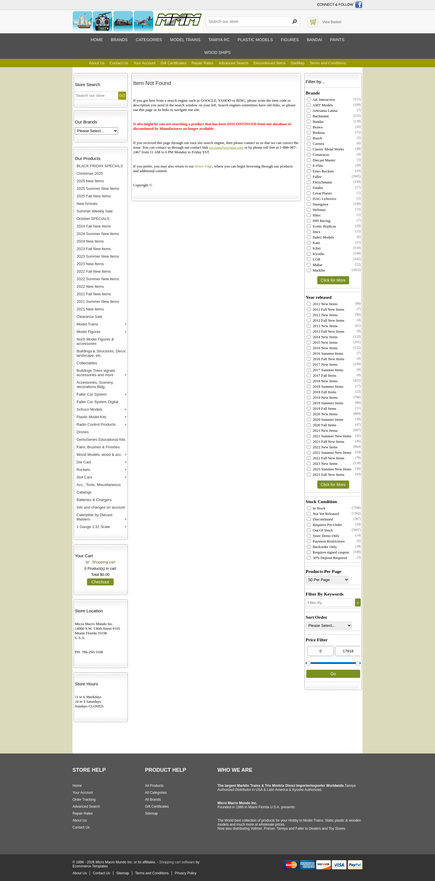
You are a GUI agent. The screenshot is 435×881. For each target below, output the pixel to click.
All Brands (153, 800)
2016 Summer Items (325, 353)
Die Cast (84, 462)
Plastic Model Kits (91, 417)
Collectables (87, 363)
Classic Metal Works (325, 149)
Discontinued (320, 519)
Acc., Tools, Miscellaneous (99, 485)
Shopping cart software (177, 862)
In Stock (316, 508)
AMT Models (320, 105)
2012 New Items (322, 315)
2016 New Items (322, 348)
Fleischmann (319, 182)
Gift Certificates (173, 63)
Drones (83, 432)
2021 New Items (90, 309)
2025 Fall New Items (94, 196)
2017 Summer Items (325, 370)
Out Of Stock (320, 530)
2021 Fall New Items (94, 294)
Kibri (314, 248)
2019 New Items (322, 397)
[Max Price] (348, 651)
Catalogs (84, 492)
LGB (313, 259)
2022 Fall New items (94, 271)
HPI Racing (318, 221)
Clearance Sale (89, 316)
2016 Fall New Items (326, 359)
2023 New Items (90, 264)
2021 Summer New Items (98, 301)
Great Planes (319, 193)
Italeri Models (320, 237)
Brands (119, 39)
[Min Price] (320, 651)
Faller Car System (92, 394)
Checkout (100, 582)
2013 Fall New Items (326, 331)
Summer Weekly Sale (95, 211)
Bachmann (318, 116)
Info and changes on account (101, 507)
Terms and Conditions (327, 63)
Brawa (314, 127)
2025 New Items (90, 181)
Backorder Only (322, 547)
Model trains (185, 39)
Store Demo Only (323, 536)
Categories (149, 39)
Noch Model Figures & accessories (95, 341)
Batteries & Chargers (94, 500)
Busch (314, 138)
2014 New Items (322, 337)
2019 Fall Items (321, 408)
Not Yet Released (323, 514)
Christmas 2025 (90, 173)
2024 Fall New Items (94, 226)
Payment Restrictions (326, 541)
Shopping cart (103, 562)
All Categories (156, 793)
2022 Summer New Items (98, 279)
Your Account (144, 63)
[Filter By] (330, 602)
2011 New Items (322, 304)
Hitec (314, 215)
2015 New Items (322, 342)
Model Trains (87, 324)
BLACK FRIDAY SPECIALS (100, 166)
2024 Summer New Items (98, 234)
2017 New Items (322, 364)
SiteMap (297, 63)
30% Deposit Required (327, 558)
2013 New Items (322, 326)
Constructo (318, 154)
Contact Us (119, 63)
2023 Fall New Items (94, 249)
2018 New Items (322, 381)
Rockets (83, 469)
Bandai (314, 39)
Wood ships (217, 52)
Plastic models (255, 39)
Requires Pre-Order (324, 525)
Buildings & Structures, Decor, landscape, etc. (102, 353)
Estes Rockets (320, 171)
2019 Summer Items (325, 403)
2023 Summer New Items (98, 256)
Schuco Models (89, 409)
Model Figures (88, 332)
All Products (154, 786)
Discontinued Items (269, 63)
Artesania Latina (322, 110)
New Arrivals (87, 203)
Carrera (315, 143)
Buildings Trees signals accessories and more (96, 372)
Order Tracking (83, 800)
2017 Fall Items (321, 375)
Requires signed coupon (328, 552)
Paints (337, 39)
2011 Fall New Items (325, 309)
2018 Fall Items (321, 392)
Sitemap (151, 813)
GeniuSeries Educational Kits (101, 439)
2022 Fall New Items (326, 458)
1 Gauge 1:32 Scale (93, 527)
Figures (290, 39)
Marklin (316, 270)
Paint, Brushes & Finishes (98, 447)
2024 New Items (90, 241)
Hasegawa (317, 204)
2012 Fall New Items (326, 320)
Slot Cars (84, 477)
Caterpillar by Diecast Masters (95, 517)
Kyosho (316, 254)
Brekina (316, 132)
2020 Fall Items (321, 425)
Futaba (315, 187)
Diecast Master (321, 160)
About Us (96, 63)
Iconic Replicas (321, 226)
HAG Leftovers (321, 198)
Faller (314, 176)
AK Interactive (321, 99)
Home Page (203, 166)
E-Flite (315, 165)
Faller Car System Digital (97, 402)
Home (96, 39)
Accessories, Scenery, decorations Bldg (95, 384)
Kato (313, 243)
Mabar (314, 265)
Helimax (316, 209)
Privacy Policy (186, 873)
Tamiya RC (218, 39)
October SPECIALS (93, 218)
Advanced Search (234, 63)
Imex (313, 232)
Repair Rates (202, 63)
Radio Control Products (96, 424)
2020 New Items (322, 414)
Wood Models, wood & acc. (99, 454)
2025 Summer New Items (98, 188)
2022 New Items (90, 286)
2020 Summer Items (325, 419)
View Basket (331, 22)
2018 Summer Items (325, 386)
